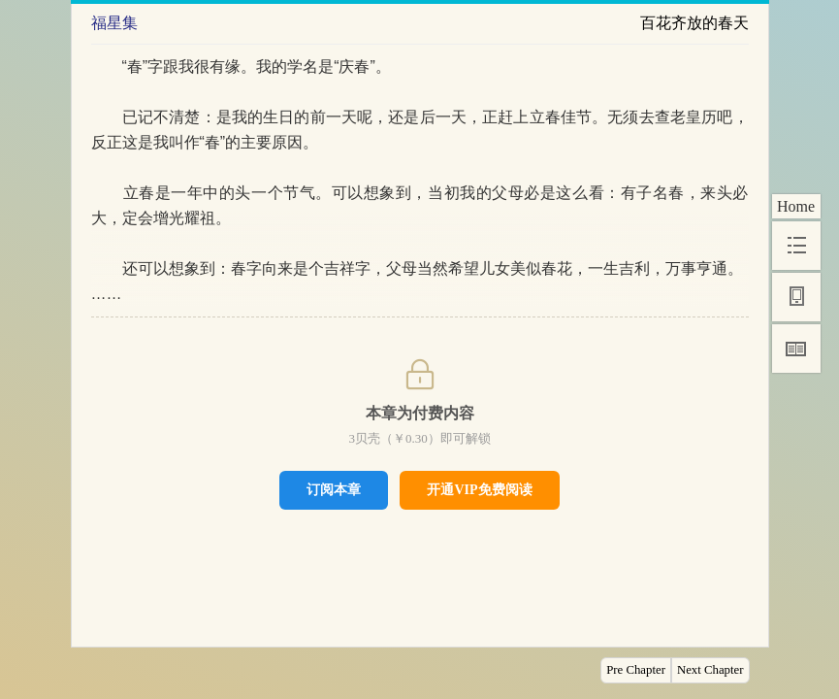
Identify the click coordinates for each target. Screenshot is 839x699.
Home (796, 206)
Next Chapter (710, 670)
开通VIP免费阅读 (479, 490)
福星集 (114, 23)
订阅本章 (334, 489)
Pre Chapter (635, 670)
